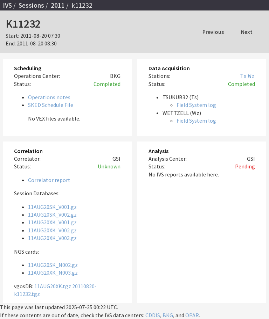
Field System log (196, 104)
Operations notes (49, 97)
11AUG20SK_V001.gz (52, 206)
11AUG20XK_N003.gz (53, 272)
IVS (7, 5)
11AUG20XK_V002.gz (52, 230)
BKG (168, 315)
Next (247, 31)
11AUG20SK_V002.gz (52, 214)
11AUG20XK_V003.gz (52, 237)
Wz (251, 75)
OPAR (192, 315)
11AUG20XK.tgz (52, 286)
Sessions (31, 5)
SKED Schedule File (50, 104)
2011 (58, 5)
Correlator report (49, 179)
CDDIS (152, 315)
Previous (213, 31)
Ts (243, 75)
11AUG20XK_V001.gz (52, 222)
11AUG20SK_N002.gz (53, 264)
